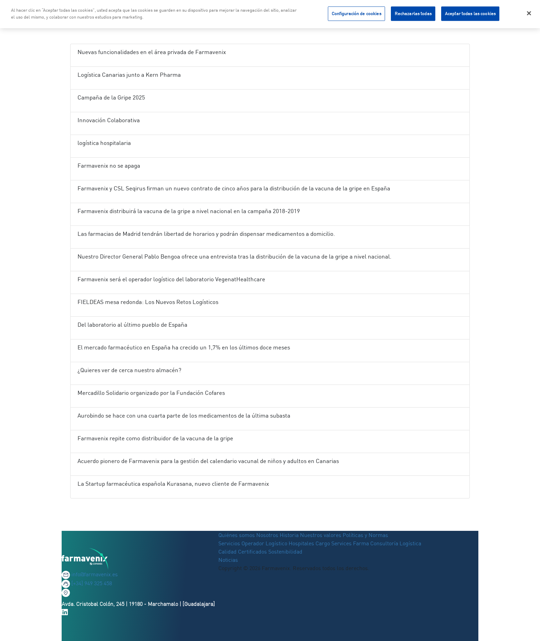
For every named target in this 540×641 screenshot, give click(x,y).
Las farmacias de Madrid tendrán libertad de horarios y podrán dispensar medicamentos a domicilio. (206, 233)
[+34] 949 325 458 (91, 583)
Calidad (228, 551)
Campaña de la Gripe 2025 (111, 97)
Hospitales (301, 543)
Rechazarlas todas (413, 12)
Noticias (228, 559)
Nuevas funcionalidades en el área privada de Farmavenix (151, 51)
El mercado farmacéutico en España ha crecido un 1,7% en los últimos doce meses (183, 347)
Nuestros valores (320, 535)
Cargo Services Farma (342, 543)
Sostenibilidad (285, 551)
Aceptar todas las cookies (470, 12)
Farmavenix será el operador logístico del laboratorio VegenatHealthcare (171, 279)
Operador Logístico (264, 543)
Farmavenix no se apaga (108, 165)
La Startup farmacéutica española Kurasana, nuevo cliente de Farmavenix (173, 483)
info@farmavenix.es (94, 574)
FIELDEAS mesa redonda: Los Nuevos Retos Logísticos (147, 301)
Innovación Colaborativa (108, 120)
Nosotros (267, 535)
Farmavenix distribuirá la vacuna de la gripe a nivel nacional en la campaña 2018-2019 (188, 210)
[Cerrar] (529, 12)
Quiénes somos (237, 535)
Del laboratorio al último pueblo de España (132, 324)
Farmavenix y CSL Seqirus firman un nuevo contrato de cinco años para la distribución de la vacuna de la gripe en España (233, 188)
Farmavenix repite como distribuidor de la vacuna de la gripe (155, 438)
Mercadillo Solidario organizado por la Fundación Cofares (151, 392)
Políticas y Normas (365, 535)
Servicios (229, 543)
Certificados (252, 551)
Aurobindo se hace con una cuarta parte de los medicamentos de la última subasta (183, 415)
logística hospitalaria (104, 142)
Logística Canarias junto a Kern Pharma (129, 74)
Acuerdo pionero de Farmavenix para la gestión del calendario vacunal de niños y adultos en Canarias (208, 460)
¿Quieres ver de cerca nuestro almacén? (129, 370)
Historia (289, 535)
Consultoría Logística (395, 543)
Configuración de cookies (356, 12)
